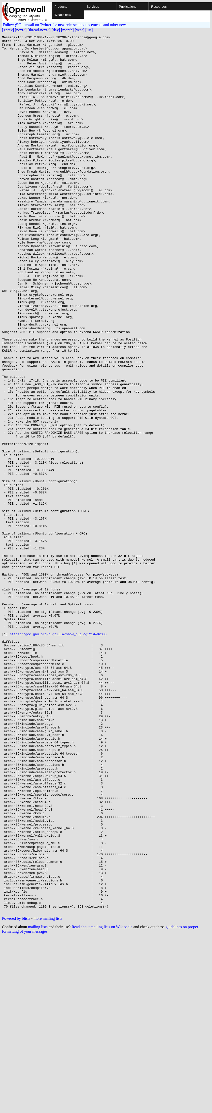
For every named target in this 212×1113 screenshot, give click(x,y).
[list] (89, 30)
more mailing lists (48, 1094)
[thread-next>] (39, 30)
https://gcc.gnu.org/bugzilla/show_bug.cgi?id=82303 (58, 754)
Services (93, 6)
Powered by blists (16, 1094)
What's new (62, 15)
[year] (79, 30)
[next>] (21, 30)
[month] (67, 30)
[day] (56, 30)
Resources (159, 6)
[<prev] (8, 30)
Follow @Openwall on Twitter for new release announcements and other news (65, 25)
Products (60, 6)
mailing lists (38, 1102)
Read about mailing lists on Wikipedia (101, 1102)
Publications (127, 6)
